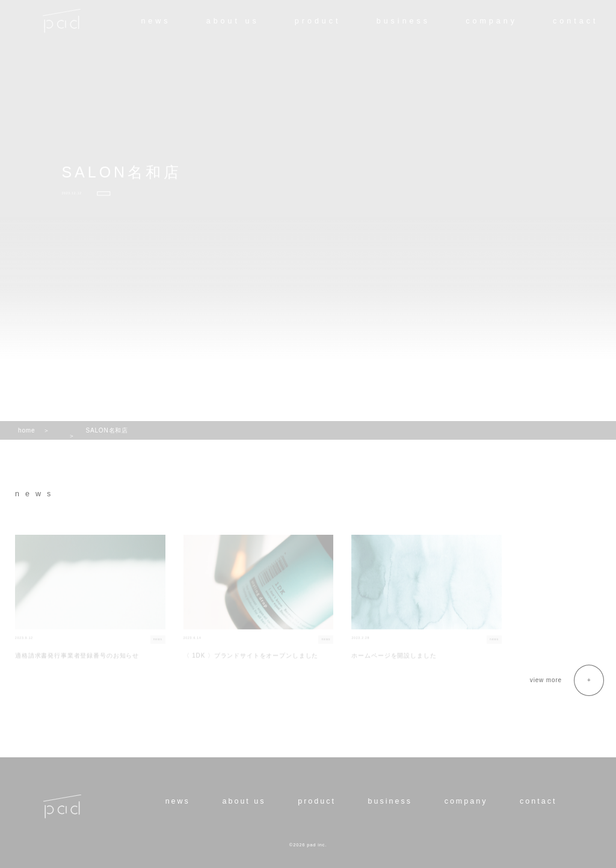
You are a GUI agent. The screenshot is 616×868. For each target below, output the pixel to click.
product (318, 21)
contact (575, 21)
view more (546, 680)
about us (232, 21)
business (403, 21)
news (155, 21)
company (491, 21)
